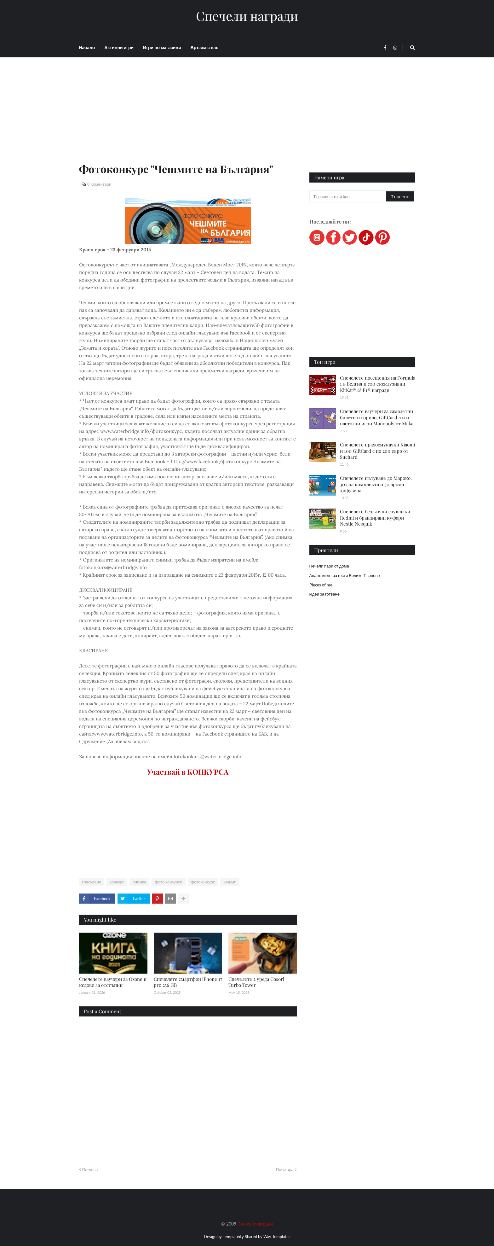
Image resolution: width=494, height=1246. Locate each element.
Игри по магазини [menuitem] (162, 47)
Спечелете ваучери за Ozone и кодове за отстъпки (112, 982)
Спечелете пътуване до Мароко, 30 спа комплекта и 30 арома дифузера (376, 484)
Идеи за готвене (324, 594)
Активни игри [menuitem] (119, 47)
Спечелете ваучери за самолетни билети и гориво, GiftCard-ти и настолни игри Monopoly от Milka (376, 417)
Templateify (233, 1236)
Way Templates (276, 1236)
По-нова (90, 1169)
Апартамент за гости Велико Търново (344, 575)
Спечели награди (247, 15)
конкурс (117, 881)
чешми (229, 881)
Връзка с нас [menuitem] (204, 47)
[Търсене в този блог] (348, 196)
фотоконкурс (203, 881)
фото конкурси (168, 881)
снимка (139, 881)
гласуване (91, 881)
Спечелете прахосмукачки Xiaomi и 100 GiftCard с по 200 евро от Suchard (377, 450)
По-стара (285, 1169)
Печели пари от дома (329, 565)
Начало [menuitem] (87, 47)
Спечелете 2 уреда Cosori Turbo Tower (256, 982)
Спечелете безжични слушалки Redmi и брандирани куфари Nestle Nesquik (375, 517)
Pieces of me (320, 584)
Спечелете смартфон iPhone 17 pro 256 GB (188, 982)
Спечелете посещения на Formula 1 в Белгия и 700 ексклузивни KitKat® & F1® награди (377, 384)
